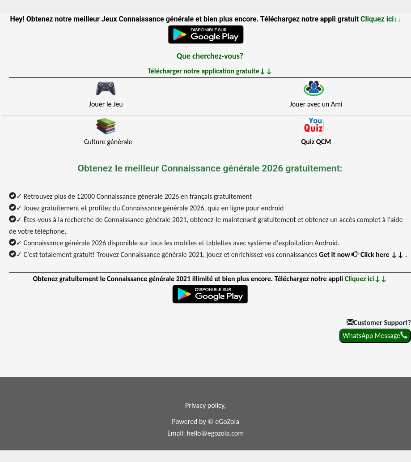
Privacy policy (204, 405)
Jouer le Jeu (106, 104)
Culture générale (108, 141)
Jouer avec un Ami (316, 104)
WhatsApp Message (375, 335)
